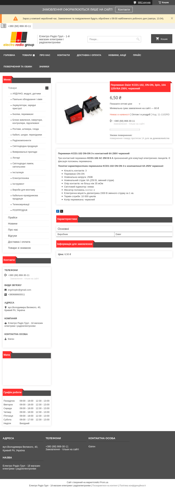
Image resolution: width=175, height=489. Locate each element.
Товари (27, 55)
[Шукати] (138, 39)
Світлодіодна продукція (25, 146)
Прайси (12, 217)
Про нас (45, 55)
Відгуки (12, 235)
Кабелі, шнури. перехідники (27, 134)
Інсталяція (18, 172)
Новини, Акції (117, 55)
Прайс (137, 55)
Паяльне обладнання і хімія (27, 99)
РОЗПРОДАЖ (19, 210)
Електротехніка (20, 178)
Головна (9, 55)
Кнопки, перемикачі (22, 114)
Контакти (124, 9)
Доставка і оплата (89, 55)
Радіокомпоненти (21, 140)
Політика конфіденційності (132, 485)
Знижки (44, 66)
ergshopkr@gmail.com (19, 289)
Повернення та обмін (18, 66)
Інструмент (18, 183)
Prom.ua (104, 482)
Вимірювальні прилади (24, 151)
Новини (12, 223)
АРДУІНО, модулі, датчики (26, 93)
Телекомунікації (20, 204)
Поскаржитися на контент (105, 485)
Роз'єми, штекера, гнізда (25, 129)
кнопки (88, 190)
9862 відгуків (144, 2)
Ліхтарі (16, 157)
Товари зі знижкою (19, 247)
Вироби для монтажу (23, 189)
